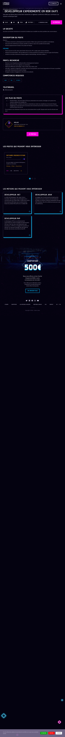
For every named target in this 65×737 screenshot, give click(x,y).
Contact (51, 305)
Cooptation (14, 305)
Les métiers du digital (25, 305)
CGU (45, 305)
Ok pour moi (43, 733)
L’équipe (6, 305)
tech (52, 8)
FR (59, 305)
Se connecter (53, 3)
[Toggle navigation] (61, 3)
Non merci (51, 733)
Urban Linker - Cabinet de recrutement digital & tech (13, 8)
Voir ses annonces (19, 126)
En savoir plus (32, 291)
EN (56, 305)
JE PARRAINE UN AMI (42, 22)
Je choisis (59, 733)
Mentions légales (37, 305)
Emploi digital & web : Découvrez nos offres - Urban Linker (37, 8)
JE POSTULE (56, 22)
